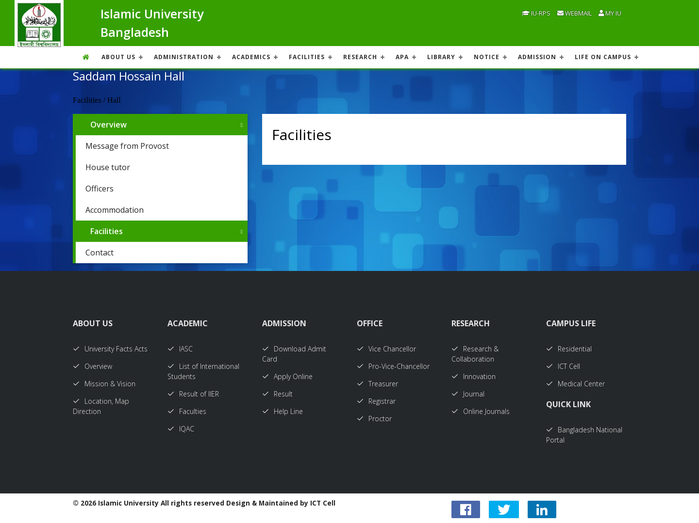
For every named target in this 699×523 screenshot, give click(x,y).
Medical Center (575, 383)
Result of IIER (193, 393)
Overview (108, 124)
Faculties (186, 411)
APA (402, 57)
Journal (467, 393)
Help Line (282, 411)
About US (118, 57)
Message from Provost (127, 146)
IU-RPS (536, 13)
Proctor (374, 418)
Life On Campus (603, 57)
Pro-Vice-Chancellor (393, 366)
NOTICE (486, 57)
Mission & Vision (104, 383)
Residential (569, 348)
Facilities (106, 231)
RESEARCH (360, 57)
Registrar (376, 401)
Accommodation (114, 210)
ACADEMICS (251, 57)
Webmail (574, 13)
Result (277, 393)
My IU (610, 13)
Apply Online (287, 376)
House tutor (107, 167)
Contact (99, 252)
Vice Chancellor (386, 348)
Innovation (473, 376)
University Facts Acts (110, 348)
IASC (180, 348)
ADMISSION (537, 57)
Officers (99, 188)
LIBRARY (441, 57)
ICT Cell (563, 366)
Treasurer (377, 383)
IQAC (180, 428)
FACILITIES (307, 57)
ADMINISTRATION (184, 57)
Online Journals (480, 411)
